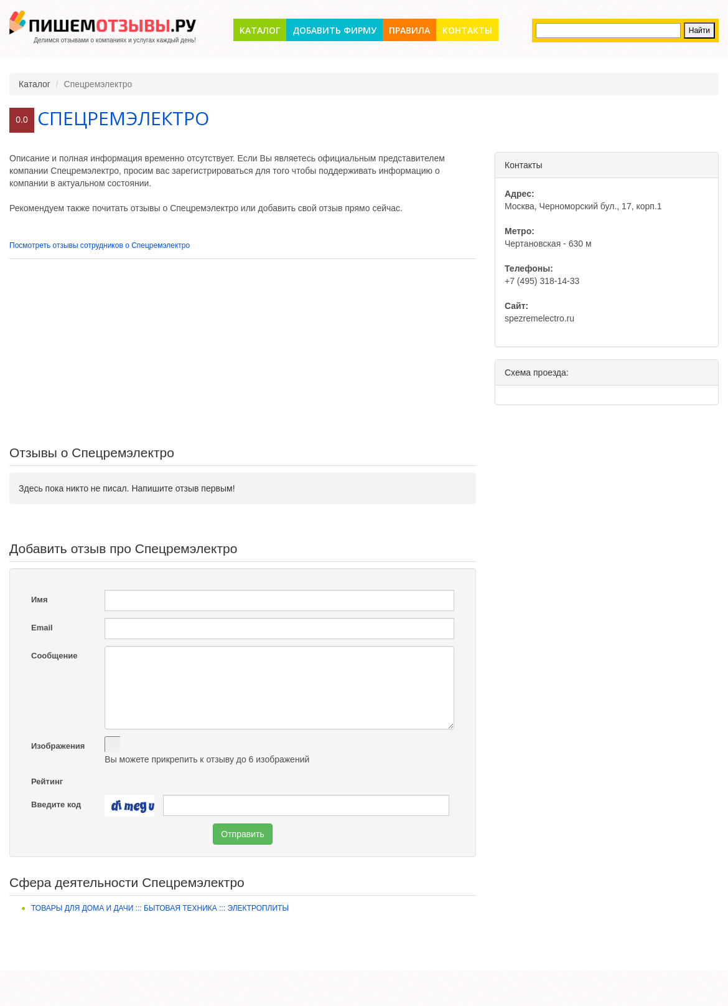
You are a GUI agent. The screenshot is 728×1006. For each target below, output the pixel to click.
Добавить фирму (334, 30)
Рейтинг (47, 781)
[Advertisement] (242, 352)
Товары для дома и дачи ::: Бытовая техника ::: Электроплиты (160, 908)
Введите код (56, 804)
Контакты (467, 30)
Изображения (58, 746)
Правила (409, 30)
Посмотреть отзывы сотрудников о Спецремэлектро (99, 245)
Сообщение (54, 655)
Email (42, 627)
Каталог (260, 30)
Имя (39, 599)
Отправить (242, 834)
